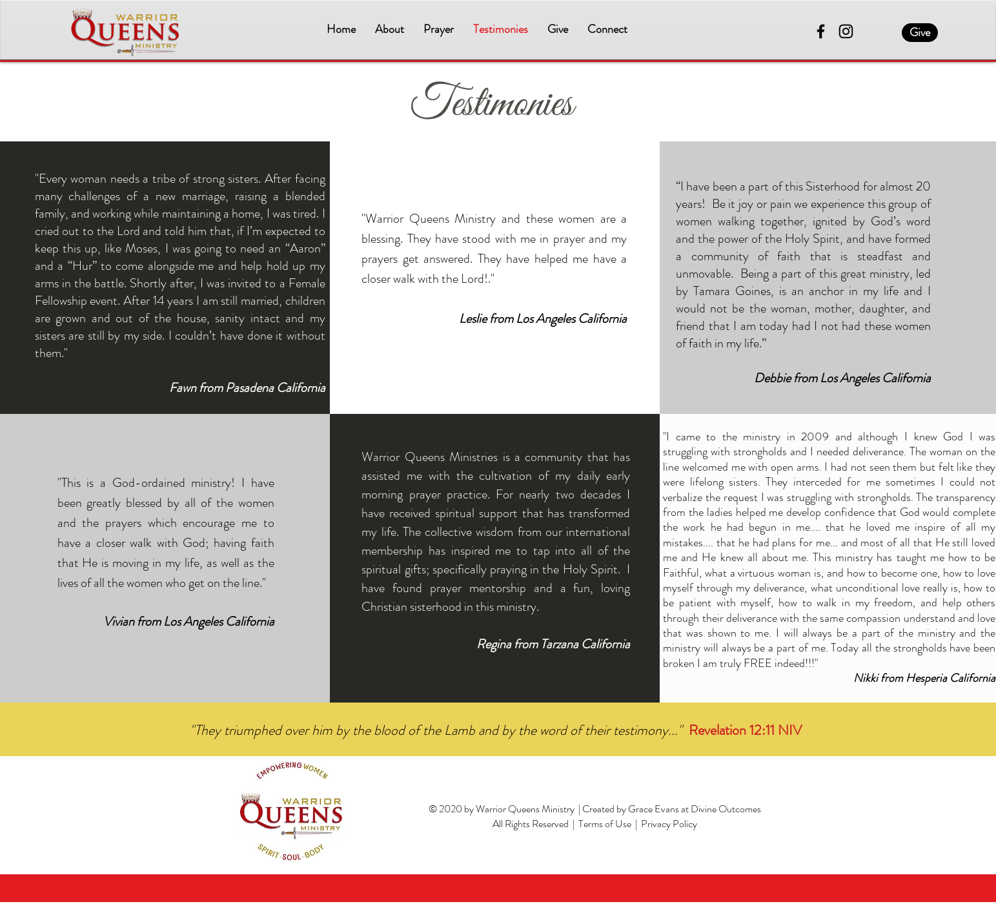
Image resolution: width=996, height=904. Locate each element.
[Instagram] (846, 31)
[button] (389, 29)
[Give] (920, 32)
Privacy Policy (669, 823)
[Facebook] (820, 31)
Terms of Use (604, 823)
